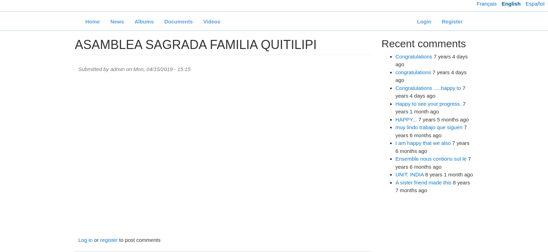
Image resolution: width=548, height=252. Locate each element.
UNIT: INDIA (410, 174)
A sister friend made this (424, 183)
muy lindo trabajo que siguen (429, 127)
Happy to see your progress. (428, 104)
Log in (85, 240)
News (117, 21)
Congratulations (414, 56)
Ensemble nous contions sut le (431, 159)
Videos (212, 21)
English (511, 4)
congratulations (413, 72)
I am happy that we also (423, 143)
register (109, 240)
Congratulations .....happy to (428, 88)
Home (92, 21)
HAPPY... (406, 119)
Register (452, 21)
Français (487, 4)
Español (535, 4)
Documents (178, 21)
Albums (144, 21)
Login (424, 21)
